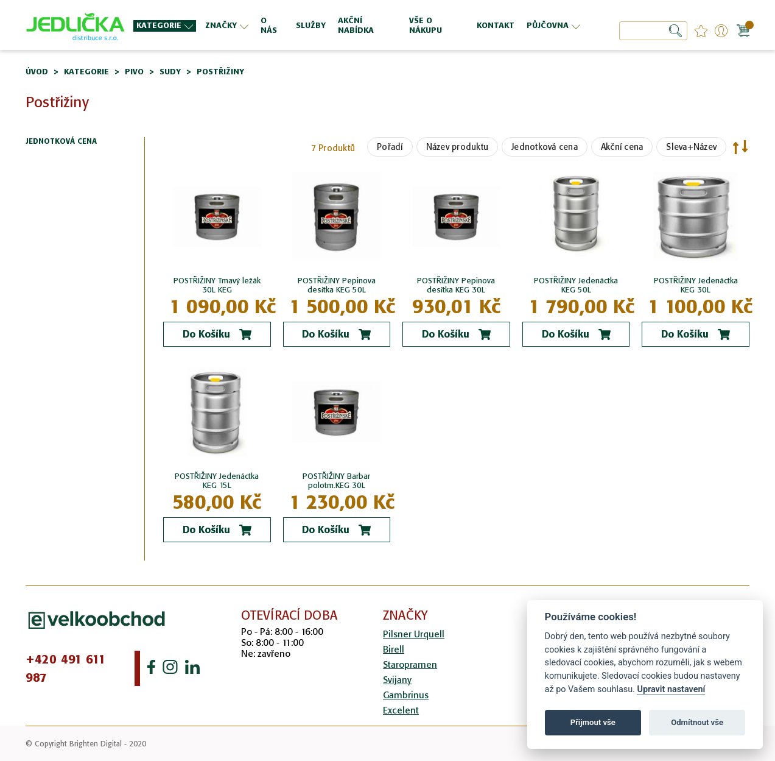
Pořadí (390, 146)
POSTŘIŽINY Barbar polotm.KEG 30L (336, 481)
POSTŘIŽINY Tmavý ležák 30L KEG (217, 285)
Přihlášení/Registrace (721, 30)
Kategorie (86, 71)
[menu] (358, 25)
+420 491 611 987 (66, 668)
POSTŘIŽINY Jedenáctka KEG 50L (576, 285)
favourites (701, 30)
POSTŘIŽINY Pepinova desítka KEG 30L (456, 285)
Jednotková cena (544, 146)
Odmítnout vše (697, 722)
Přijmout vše (592, 722)
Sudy (170, 71)
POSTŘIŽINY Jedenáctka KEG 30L (696, 285)
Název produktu (457, 146)
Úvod (37, 71)
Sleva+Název (691, 146)
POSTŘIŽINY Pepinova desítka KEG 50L (337, 285)
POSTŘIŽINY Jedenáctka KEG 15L (217, 481)
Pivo (134, 71)
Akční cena (622, 146)
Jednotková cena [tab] (61, 141)
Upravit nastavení (671, 689)
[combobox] (653, 30)
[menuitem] (164, 26)
